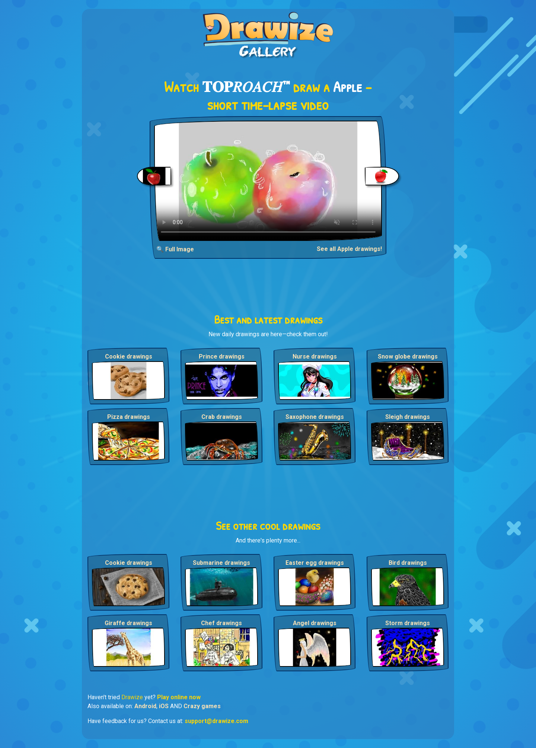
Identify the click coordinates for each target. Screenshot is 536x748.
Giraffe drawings (128, 623)
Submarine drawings (221, 562)
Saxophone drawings (314, 416)
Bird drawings (408, 562)
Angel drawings (314, 623)
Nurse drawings (315, 356)
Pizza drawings (128, 416)
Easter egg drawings (314, 562)
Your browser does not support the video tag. (268, 181)
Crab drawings (221, 416)
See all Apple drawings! (349, 248)
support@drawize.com (216, 721)
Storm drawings (407, 623)
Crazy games (202, 706)
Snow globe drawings (408, 356)
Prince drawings (222, 356)
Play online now (179, 697)
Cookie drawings (128, 356)
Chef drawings (221, 623)
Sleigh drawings (407, 416)
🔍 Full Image (175, 249)
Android (145, 706)
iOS (164, 706)
